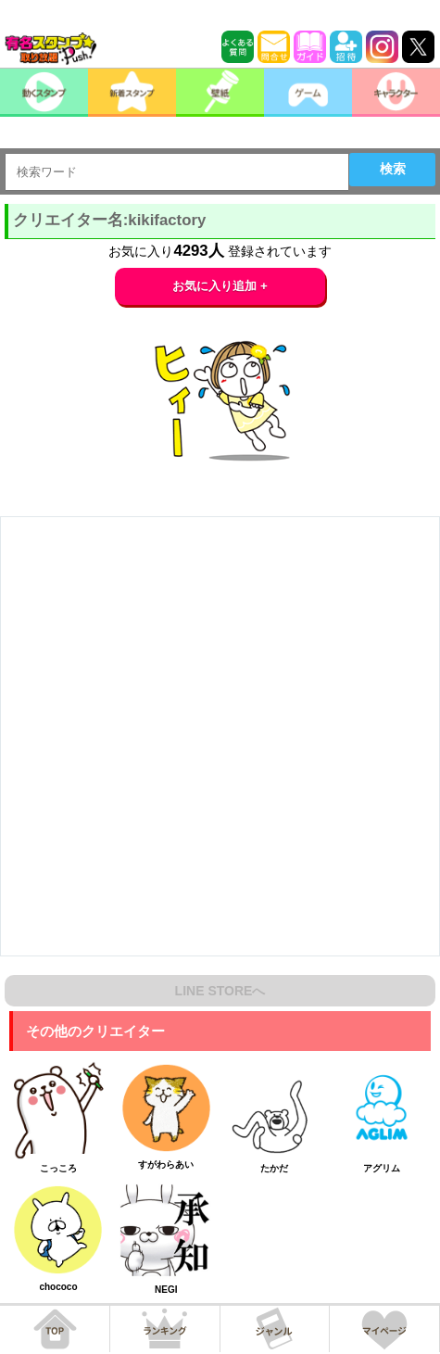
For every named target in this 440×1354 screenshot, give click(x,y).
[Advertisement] (220, 736)
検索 (393, 168)
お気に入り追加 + (220, 286)
